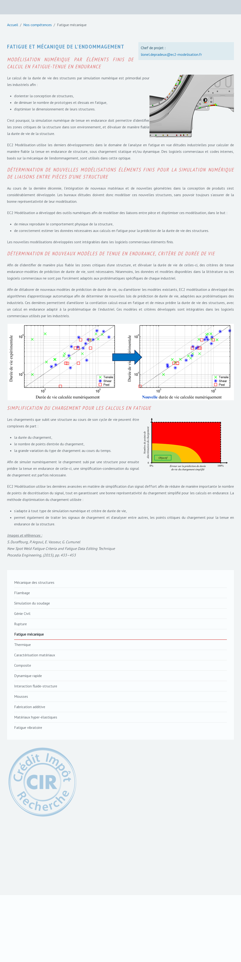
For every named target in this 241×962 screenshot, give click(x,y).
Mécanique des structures (34, 582)
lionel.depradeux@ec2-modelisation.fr (171, 54)
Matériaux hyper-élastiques (35, 717)
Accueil (12, 24)
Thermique (22, 644)
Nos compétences (37, 24)
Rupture (20, 623)
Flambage (22, 592)
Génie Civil (22, 613)
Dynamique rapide (28, 675)
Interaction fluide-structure (35, 686)
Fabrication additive (29, 706)
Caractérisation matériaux (34, 655)
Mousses (21, 696)
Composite (22, 665)
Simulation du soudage (32, 603)
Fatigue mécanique (29, 634)
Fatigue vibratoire (28, 727)
